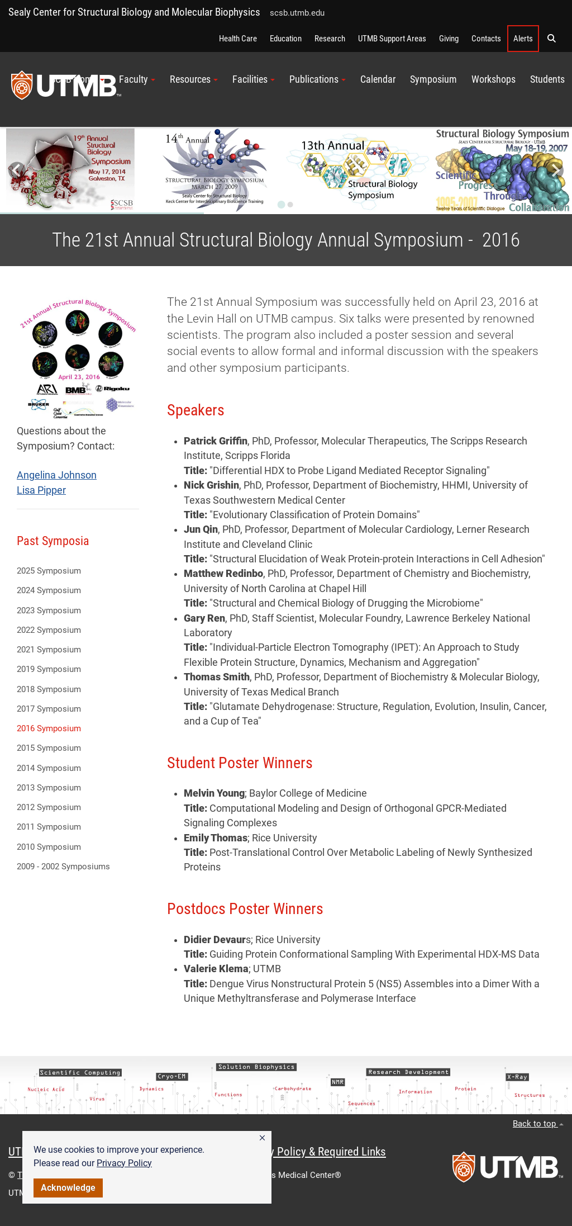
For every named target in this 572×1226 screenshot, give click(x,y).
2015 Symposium (49, 748)
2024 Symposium (49, 590)
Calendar (377, 79)
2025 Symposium (49, 571)
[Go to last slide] (17, 170)
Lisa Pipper (41, 490)
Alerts (523, 39)
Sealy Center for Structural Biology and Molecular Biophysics (134, 12)
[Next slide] (555, 170)
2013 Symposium (49, 788)
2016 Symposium (49, 728)
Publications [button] (317, 79)
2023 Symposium (49, 610)
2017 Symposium (49, 709)
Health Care (238, 39)
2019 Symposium (49, 669)
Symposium (433, 79)
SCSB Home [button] (77, 79)
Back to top (538, 1124)
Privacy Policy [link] (124, 1163)
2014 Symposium (49, 768)
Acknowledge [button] (68, 1187)
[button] (262, 1138)
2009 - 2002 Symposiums (63, 866)
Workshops (493, 79)
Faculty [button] (137, 79)
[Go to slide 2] (290, 204)
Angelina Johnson (57, 475)
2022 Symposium (49, 630)
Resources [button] (194, 79)
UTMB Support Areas (392, 39)
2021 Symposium (49, 650)
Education (286, 39)
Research (329, 39)
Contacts (486, 39)
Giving (449, 39)
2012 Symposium (49, 807)
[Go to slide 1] (281, 205)
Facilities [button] (253, 79)
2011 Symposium (49, 827)
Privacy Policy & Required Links (313, 1151)
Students (547, 79)
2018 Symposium (49, 689)
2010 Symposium (49, 847)
